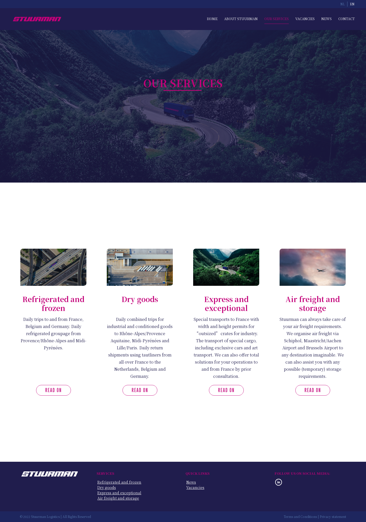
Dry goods (106, 487)
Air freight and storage (118, 498)
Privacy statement (333, 516)
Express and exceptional (119, 493)
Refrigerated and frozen (119, 482)
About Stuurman (241, 19)
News (326, 19)
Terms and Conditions (300, 516)
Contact (346, 19)
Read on (53, 390)
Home (212, 19)
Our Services (276, 19)
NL (342, 4)
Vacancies (305, 19)
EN (352, 4)
